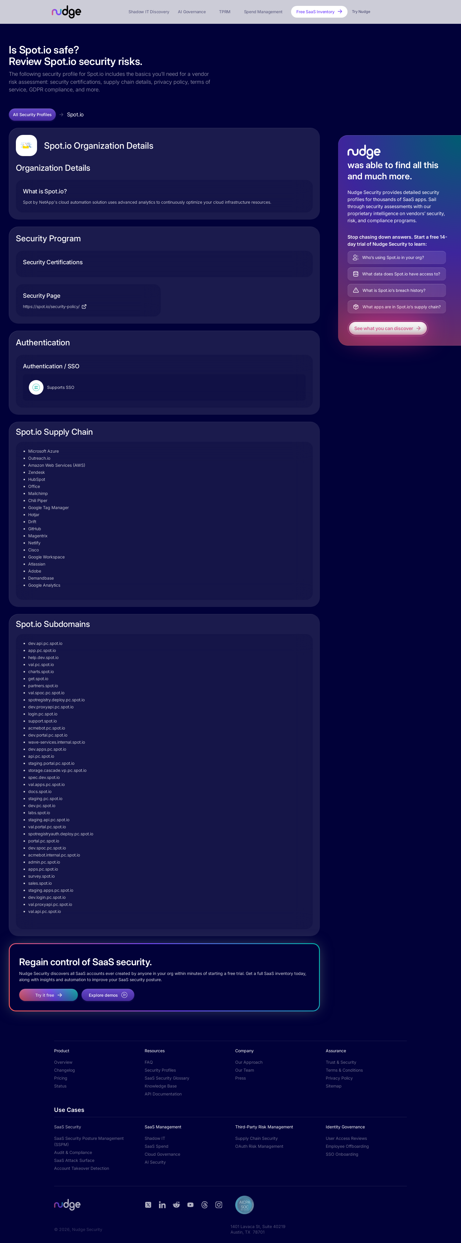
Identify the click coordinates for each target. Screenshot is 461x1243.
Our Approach (249, 1062)
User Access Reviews (346, 1138)
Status (60, 1085)
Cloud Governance (162, 1154)
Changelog (64, 1070)
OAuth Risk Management (259, 1146)
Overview (63, 1062)
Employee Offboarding (347, 1146)
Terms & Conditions (344, 1070)
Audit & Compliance (73, 1152)
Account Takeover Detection (81, 1168)
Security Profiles (160, 1070)
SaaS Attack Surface (74, 1160)
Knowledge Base (161, 1085)
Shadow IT (155, 1138)
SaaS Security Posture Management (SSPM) (89, 1141)
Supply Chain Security (256, 1138)
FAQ (149, 1062)
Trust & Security (341, 1062)
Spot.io (75, 114)
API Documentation (163, 1093)
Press (240, 1077)
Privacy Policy (339, 1077)
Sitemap (334, 1085)
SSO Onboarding (342, 1154)
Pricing (60, 1077)
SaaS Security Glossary (167, 1077)
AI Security (155, 1162)
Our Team (244, 1070)
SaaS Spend (156, 1146)
